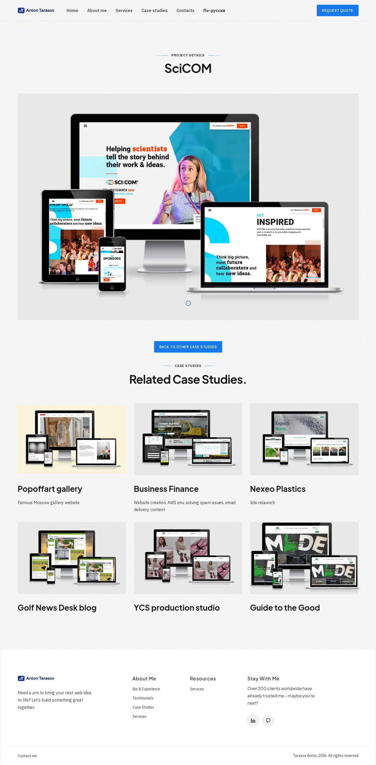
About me (97, 10)
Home (72, 10)
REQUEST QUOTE (337, 10)
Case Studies (143, 707)
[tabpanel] (188, 207)
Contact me (27, 756)
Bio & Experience (146, 689)
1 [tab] (186, 302)
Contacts (186, 10)
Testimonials (143, 698)
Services (124, 10)
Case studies (155, 10)
